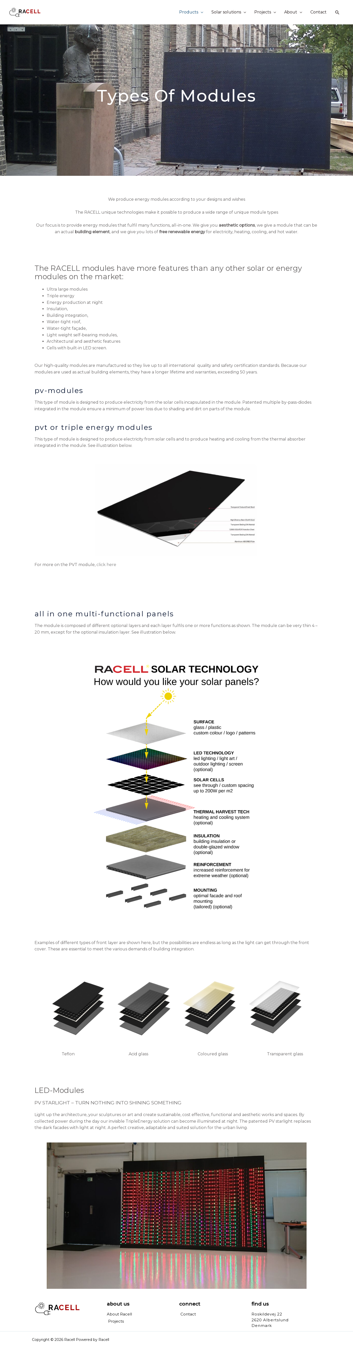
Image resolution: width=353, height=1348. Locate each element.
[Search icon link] (337, 12)
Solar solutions (226, 12)
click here (106, 564)
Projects (262, 12)
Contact (318, 12)
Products (188, 12)
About (290, 12)
